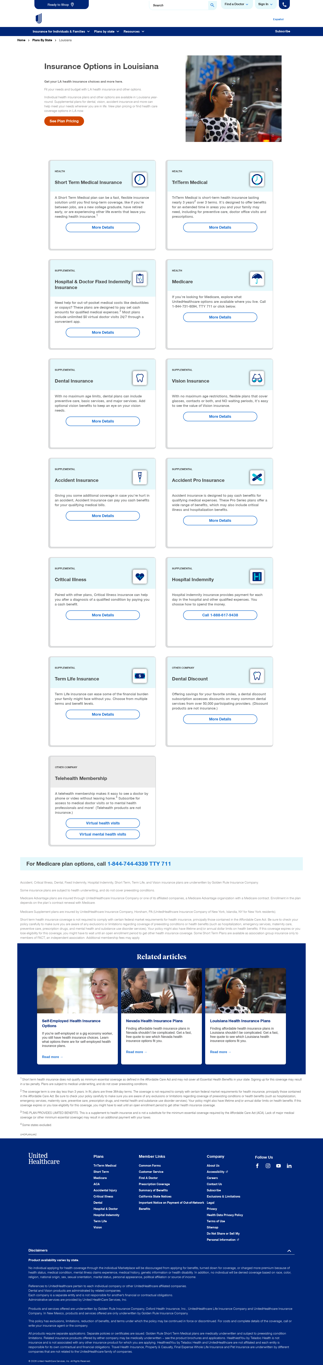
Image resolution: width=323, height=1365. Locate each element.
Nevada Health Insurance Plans (154, 1021)
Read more (53, 1057)
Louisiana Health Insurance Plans (240, 1021)
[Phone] (284, 4)
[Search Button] (212, 5)
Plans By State (42, 40)
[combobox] (183, 5)
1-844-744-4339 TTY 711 (139, 864)
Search (158, 5)
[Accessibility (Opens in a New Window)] (217, 1171)
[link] (61, 4)
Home (21, 40)
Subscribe (282, 31)
